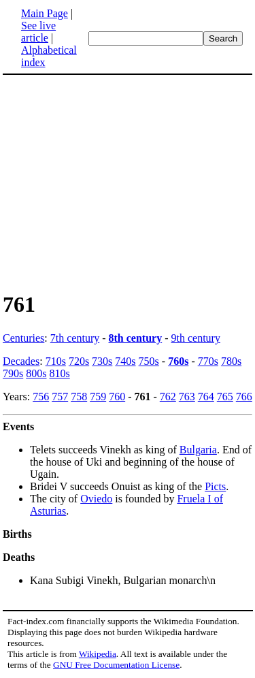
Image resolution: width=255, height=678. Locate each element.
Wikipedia (97, 654)
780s (231, 361)
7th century (74, 338)
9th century (195, 338)
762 (168, 396)
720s (79, 361)
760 (117, 396)
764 (206, 396)
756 (41, 396)
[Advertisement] (117, 182)
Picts (215, 486)
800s (36, 373)
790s (13, 373)
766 (244, 396)
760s (178, 361)
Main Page (44, 13)
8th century (136, 338)
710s (56, 361)
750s (149, 361)
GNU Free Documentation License (116, 665)
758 (79, 396)
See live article (38, 32)
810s (59, 373)
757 (60, 396)
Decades (21, 361)
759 (98, 396)
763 (187, 396)
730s (102, 361)
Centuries (23, 338)
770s (208, 361)
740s (125, 361)
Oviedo (96, 498)
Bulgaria (198, 449)
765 (225, 396)
